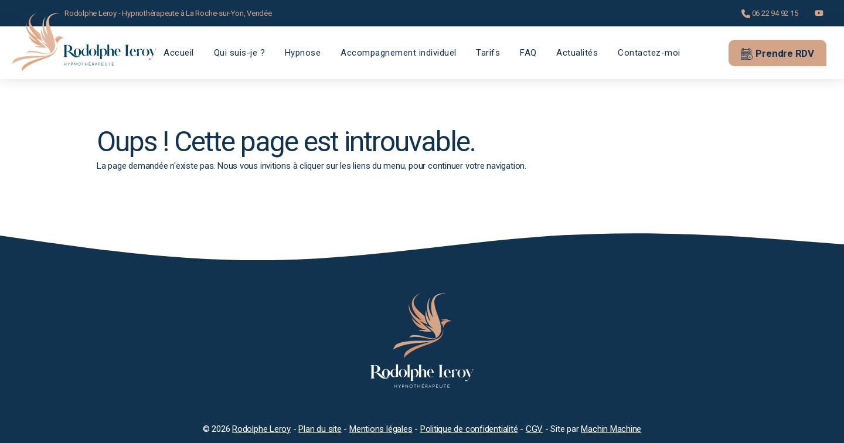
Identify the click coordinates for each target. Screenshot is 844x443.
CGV (534, 429)
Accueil (179, 52)
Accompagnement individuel (399, 52)
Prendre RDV (777, 53)
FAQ (528, 52)
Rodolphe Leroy (261, 429)
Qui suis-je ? (240, 52)
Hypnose (303, 52)
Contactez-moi (649, 52)
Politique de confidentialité (469, 429)
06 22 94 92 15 (769, 13)
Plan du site (319, 429)
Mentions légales (380, 429)
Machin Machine (611, 429)
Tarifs (488, 52)
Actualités (577, 52)
